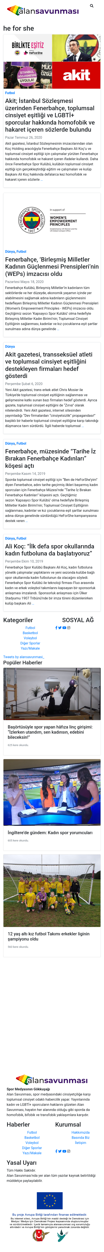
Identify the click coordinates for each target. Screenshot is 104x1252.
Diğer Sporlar (30, 643)
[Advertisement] (52, 1012)
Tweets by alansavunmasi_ (23, 657)
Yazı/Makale (30, 648)
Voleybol (30, 638)
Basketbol (30, 633)
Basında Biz (81, 1138)
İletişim (80, 1143)
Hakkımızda (80, 1132)
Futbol (30, 628)
